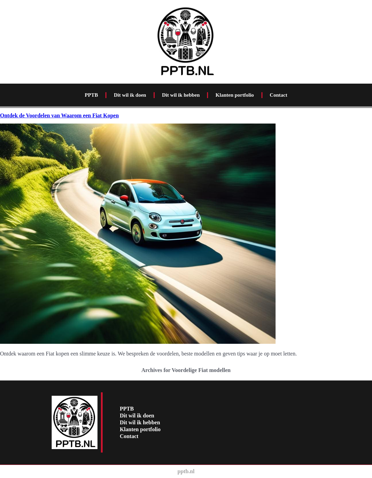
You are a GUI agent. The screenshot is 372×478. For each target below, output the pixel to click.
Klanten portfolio (235, 95)
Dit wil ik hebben (181, 95)
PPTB (91, 95)
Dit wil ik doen (130, 95)
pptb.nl (185, 471)
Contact (278, 95)
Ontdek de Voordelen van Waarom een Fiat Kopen (59, 115)
